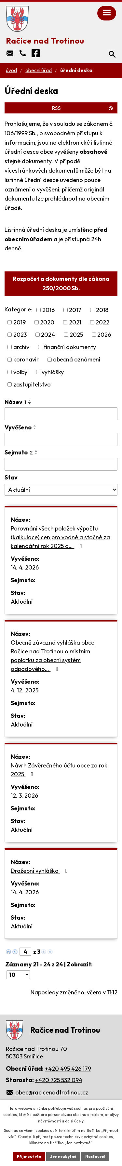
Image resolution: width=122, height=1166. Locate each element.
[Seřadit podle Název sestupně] (30, 403)
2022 (102, 322)
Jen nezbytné (63, 1156)
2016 (48, 310)
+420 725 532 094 (58, 1080)
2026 (104, 334)
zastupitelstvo (32, 384)
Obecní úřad (38, 70)
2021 (75, 322)
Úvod (11, 70)
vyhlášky (53, 372)
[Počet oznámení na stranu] (18, 974)
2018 (102, 310)
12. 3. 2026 (24, 795)
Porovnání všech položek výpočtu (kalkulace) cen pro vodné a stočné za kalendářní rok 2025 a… (60, 537)
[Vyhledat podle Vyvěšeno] (61, 439)
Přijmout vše (29, 1156)
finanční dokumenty (70, 347)
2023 (20, 334)
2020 (47, 322)
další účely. (74, 1121)
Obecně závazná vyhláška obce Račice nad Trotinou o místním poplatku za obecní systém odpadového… (52, 656)
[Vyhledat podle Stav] (61, 490)
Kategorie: (18, 309)
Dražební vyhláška (40, 870)
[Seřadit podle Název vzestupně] (30, 400)
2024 (48, 334)
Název (15, 402)
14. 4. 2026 (25, 567)
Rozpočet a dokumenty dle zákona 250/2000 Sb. (61, 283)
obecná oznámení (76, 359)
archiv (21, 347)
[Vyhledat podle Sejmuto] (61, 464)
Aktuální (22, 601)
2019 (19, 322)
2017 (75, 310)
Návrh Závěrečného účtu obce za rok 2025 (59, 770)
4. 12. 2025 (24, 690)
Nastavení (95, 1156)
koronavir (26, 359)
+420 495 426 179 (68, 1068)
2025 (76, 334)
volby (20, 372)
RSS (83, 108)
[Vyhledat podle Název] (61, 413)
